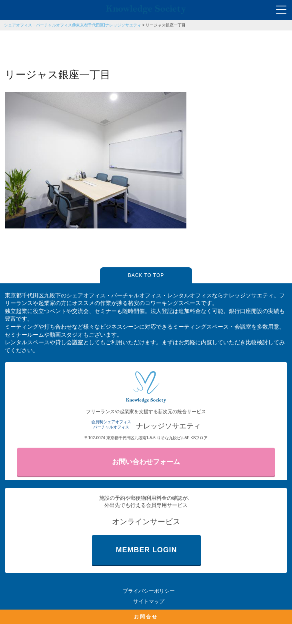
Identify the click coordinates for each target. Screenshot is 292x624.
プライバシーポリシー (149, 591)
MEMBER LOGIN (146, 550)
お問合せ (146, 617)
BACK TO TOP (146, 275)
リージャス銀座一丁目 (166, 25)
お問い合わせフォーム (146, 462)
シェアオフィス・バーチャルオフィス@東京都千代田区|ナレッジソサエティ (72, 25)
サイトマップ (148, 601)
